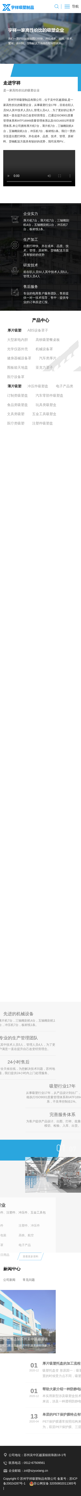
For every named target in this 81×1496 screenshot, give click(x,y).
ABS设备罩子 (37, 330)
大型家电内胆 (17, 340)
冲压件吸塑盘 (37, 386)
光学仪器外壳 (17, 349)
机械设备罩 (44, 349)
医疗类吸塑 (15, 423)
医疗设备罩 (15, 377)
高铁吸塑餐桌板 (48, 340)
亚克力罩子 (44, 367)
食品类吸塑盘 (17, 405)
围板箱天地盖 (17, 367)
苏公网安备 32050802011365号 (52, 1483)
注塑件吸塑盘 (42, 423)
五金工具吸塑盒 (44, 414)
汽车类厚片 (47, 358)
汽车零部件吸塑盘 (49, 395)
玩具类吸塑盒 (46, 405)
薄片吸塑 (14, 386)
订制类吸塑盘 (17, 395)
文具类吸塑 (15, 414)
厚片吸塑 (14, 330)
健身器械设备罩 (19, 358)
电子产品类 (64, 386)
